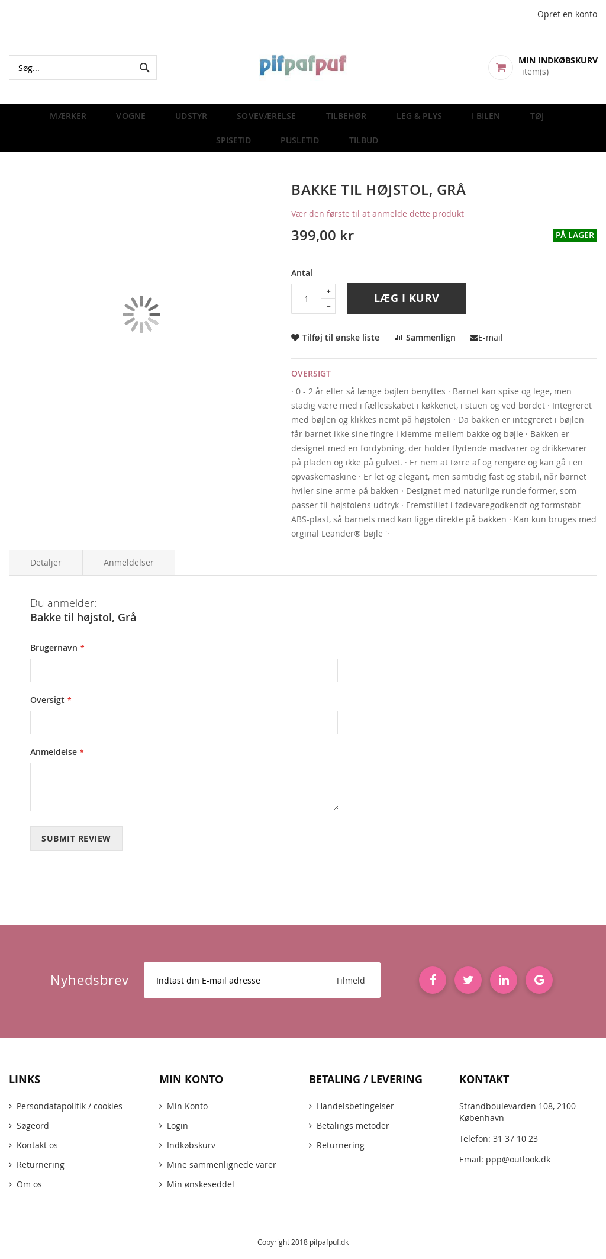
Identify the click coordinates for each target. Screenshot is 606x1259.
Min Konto (187, 1106)
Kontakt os (37, 1145)
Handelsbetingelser (355, 1106)
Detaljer (46, 573)
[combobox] (83, 67)
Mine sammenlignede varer (221, 1164)
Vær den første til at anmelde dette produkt (377, 224)
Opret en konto (567, 14)
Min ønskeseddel (200, 1184)
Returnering (41, 1164)
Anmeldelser (129, 573)
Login (177, 1125)
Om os (29, 1184)
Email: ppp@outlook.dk (504, 1159)
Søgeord (33, 1125)
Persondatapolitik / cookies (70, 1106)
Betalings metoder (353, 1125)
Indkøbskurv (191, 1145)
